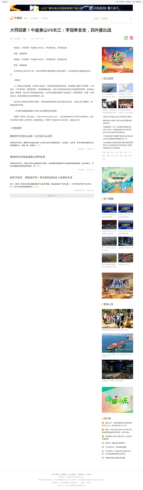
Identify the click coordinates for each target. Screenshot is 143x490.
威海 (108, 156)
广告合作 (89, 474)
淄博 (108, 152)
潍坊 (125, 152)
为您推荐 (17, 128)
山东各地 (44, 18)
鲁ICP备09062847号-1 (46, 480)
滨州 (129, 156)
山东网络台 (128, 1)
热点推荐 (108, 78)
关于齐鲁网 (55, 474)
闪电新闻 (121, 1)
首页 (117, 1)
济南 (103, 152)
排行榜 (107, 418)
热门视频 (108, 198)
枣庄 (112, 152)
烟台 (121, 152)
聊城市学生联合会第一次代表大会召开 (31, 136)
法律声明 (80, 474)
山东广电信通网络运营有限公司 (75, 485)
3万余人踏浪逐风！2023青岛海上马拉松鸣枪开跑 (108, 96)
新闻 (25, 18)
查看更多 (51, 196)
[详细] (38, 145)
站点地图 (72, 474)
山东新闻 (34, 18)
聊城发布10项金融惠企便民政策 (27, 156)
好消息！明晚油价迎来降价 (115, 443)
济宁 (129, 152)
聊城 (125, 156)
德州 (121, 156)
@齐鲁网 (28, 120)
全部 (96, 18)
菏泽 (103, 159)
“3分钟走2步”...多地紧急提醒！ (116, 447)
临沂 (116, 156)
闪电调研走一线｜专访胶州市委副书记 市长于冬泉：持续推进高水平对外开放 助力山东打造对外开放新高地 (117, 129)
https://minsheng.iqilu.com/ (47, 117)
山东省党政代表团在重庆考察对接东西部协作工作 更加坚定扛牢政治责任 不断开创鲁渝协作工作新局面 (118, 145)
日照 (112, 156)
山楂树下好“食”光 (123, 264)
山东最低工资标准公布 (125, 248)
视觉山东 (108, 304)
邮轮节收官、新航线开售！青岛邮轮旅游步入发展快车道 (41, 177)
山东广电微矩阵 (136, 1)
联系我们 (64, 474)
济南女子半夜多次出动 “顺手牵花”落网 (117, 117)
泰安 (103, 156)
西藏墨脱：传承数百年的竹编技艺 (113, 380)
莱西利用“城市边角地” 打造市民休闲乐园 (115, 330)
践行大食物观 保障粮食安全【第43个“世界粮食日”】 (109, 266)
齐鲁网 (4, 2)
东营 (116, 152)
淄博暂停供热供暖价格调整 (115, 458)
